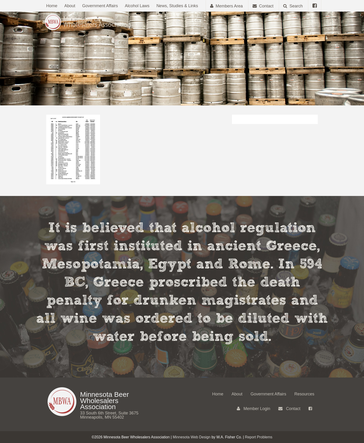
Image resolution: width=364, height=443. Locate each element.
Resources (304, 394)
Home (51, 5)
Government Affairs (100, 5)
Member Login (253, 408)
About (69, 5)
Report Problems (258, 437)
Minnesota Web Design (192, 437)
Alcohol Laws (137, 5)
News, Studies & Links (177, 5)
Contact (289, 408)
